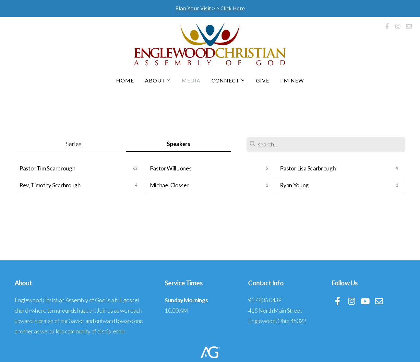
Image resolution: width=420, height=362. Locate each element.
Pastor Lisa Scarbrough (308, 168)
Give (262, 80)
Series (73, 143)
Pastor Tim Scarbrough (47, 168)
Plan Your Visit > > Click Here (210, 8)
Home (125, 80)
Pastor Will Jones (171, 168)
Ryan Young (294, 185)
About (158, 80)
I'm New (292, 80)
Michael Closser (169, 185)
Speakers (178, 143)
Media (191, 80)
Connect (228, 80)
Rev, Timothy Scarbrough (50, 185)
